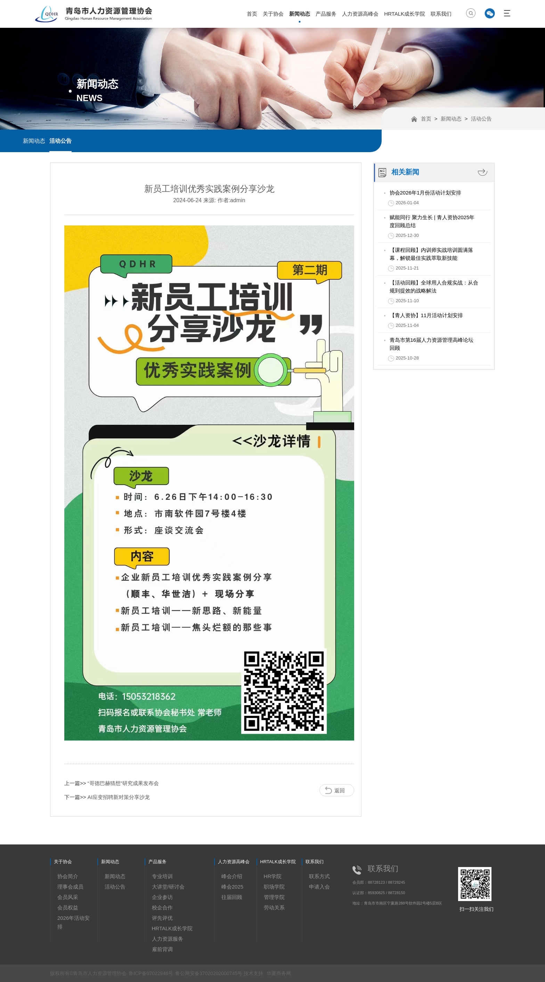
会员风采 (67, 897)
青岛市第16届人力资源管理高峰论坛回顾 (432, 344)
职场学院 (274, 887)
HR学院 (273, 876)
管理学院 (274, 897)
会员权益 (67, 907)
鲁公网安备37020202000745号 (209, 973)
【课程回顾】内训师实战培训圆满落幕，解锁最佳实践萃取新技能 (431, 254)
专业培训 (162, 876)
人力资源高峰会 (360, 14)
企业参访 (162, 897)
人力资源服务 (167, 939)
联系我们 (441, 14)
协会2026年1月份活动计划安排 (426, 193)
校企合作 (162, 907)
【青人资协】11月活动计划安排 (426, 315)
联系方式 (319, 876)
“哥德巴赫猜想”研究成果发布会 (123, 783)
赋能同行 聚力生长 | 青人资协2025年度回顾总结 (432, 221)
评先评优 (162, 918)
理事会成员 (70, 887)
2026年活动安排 (73, 922)
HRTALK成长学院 (404, 14)
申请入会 (319, 887)
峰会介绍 (231, 876)
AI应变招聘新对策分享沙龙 (119, 797)
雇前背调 (162, 949)
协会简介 (67, 876)
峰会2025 (232, 887)
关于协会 (273, 14)
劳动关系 (274, 907)
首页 (252, 14)
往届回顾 (231, 897)
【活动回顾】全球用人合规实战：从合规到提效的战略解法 (434, 287)
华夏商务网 (279, 973)
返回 (339, 790)
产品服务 (326, 14)
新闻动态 (299, 14)
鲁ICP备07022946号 (151, 973)
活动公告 (60, 141)
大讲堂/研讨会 (168, 887)
